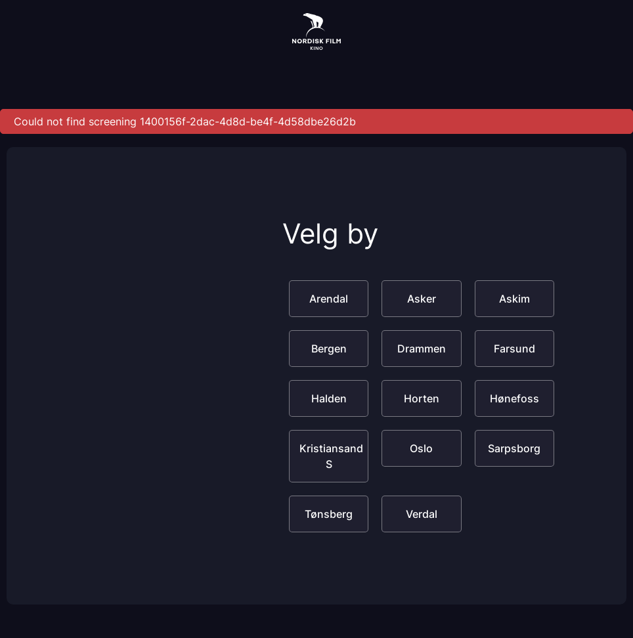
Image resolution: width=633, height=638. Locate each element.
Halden (329, 398)
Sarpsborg (514, 448)
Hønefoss (514, 398)
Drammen (421, 348)
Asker (421, 298)
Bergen (329, 348)
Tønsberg (329, 514)
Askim (514, 298)
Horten (421, 398)
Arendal (328, 298)
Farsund (514, 348)
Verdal (421, 514)
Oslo (421, 448)
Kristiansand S (331, 456)
